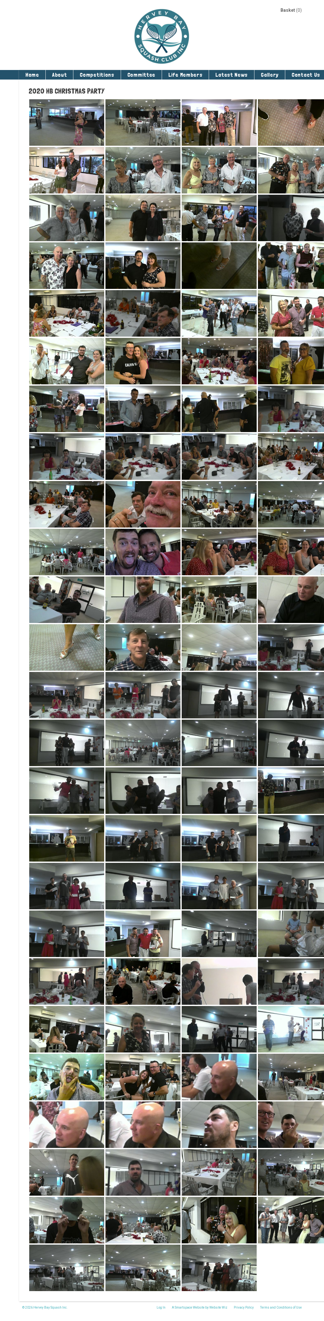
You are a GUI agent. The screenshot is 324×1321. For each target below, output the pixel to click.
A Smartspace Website (188, 1307)
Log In (161, 1307)
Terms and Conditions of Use (281, 1307)
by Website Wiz (216, 1307)
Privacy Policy (244, 1307)
